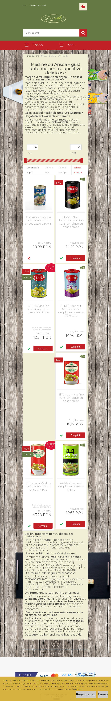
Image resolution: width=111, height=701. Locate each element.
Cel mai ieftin (49, 170)
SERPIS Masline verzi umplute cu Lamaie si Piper (39, 309)
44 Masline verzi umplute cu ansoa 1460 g (71, 486)
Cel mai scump (62, 170)
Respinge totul (86, 694)
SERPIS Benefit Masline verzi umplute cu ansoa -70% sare (71, 310)
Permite (103, 694)
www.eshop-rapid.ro (52, 652)
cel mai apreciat (78, 170)
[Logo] (54, 19)
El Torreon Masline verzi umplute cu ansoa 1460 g (38, 486)
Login (24, 5)
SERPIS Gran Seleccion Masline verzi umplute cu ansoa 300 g (71, 222)
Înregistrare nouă (38, 5)
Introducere (33, 56)
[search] (83, 33)
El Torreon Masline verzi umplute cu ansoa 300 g (71, 398)
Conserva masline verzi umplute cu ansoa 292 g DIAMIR (38, 220)
